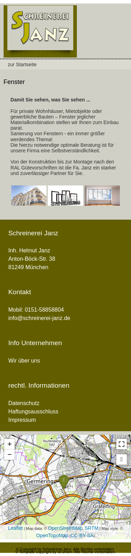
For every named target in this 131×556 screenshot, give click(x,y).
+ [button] (9, 444)
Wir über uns (24, 361)
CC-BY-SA (82, 535)
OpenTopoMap (52, 535)
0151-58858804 (44, 310)
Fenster (14, 81)
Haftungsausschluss (33, 411)
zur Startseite (22, 64)
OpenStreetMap (65, 528)
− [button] (9, 454)
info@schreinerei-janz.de (39, 318)
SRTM (91, 528)
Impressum (22, 420)
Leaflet (15, 528)
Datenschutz (23, 403)
